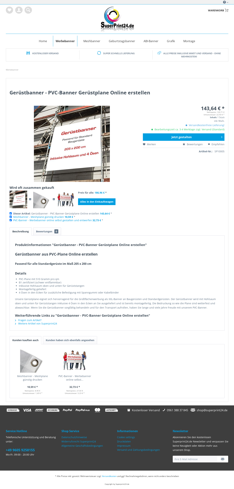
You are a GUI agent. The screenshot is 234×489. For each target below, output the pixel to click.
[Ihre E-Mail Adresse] (195, 459)
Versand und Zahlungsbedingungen (138, 449)
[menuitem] (9, 10)
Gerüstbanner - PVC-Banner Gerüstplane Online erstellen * (62, 213)
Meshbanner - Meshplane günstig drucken (38, 217)
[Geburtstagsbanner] (122, 41)
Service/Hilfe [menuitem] (224, 2)
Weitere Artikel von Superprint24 (36, 323)
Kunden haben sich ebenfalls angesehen (70, 340)
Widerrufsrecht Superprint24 (78, 441)
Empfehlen (216, 144)
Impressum (124, 445)
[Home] (42, 41)
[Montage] (189, 41)
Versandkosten (109, 476)
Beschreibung (20, 231)
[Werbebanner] (65, 41)
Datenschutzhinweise (74, 437)
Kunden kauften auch (25, 340)
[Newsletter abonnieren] (222, 459)
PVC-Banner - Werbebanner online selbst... (74, 377)
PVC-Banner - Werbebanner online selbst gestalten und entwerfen (52, 220)
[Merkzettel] (9, 10)
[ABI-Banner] (151, 41)
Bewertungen (193, 144)
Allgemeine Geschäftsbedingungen (82, 445)
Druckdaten (124, 441)
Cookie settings (126, 437)
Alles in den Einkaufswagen (96, 201)
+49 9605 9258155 (20, 450)
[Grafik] (170, 41)
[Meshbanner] (92, 41)
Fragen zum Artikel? (28, 320)
